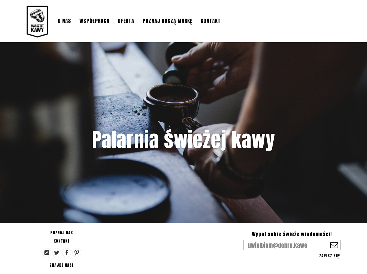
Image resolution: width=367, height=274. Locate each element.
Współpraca (94, 21)
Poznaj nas (61, 233)
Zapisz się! (330, 256)
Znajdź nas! (61, 265)
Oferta (126, 21)
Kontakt (211, 21)
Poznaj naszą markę (167, 21)
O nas (64, 21)
